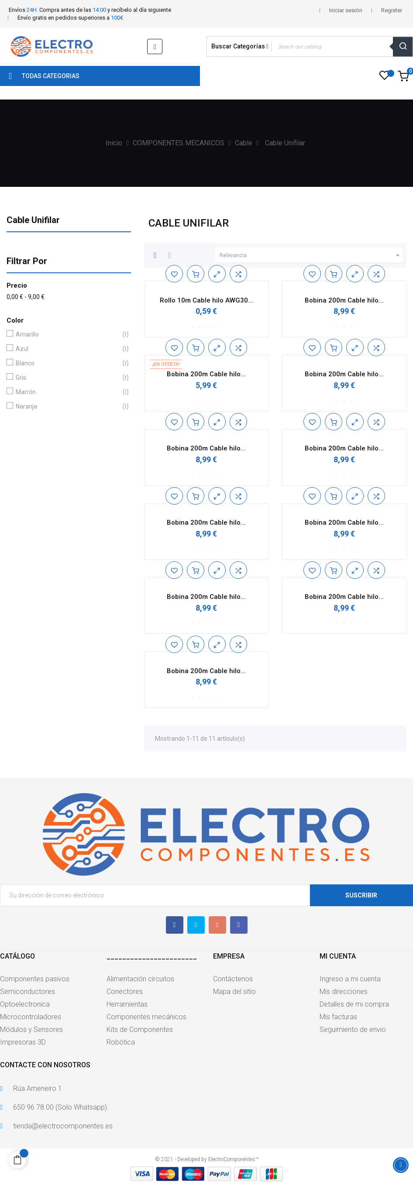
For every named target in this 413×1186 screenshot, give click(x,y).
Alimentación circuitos (140, 979)
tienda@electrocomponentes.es (63, 1126)
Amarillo (67, 334)
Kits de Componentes (140, 1029)
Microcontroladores (30, 1017)
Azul (67, 349)
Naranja (67, 406)
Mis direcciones (344, 991)
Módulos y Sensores (31, 1029)
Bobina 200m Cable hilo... (344, 300)
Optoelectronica (25, 1004)
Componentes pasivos (34, 979)
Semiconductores (27, 991)
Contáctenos (233, 979)
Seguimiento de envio (353, 1029)
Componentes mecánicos (146, 1017)
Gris (67, 378)
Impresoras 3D (23, 1042)
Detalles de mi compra (354, 1004)
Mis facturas (338, 1017)
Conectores (125, 991)
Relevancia (311, 255)
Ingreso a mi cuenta (350, 979)
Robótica (121, 1042)
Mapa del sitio (234, 991)
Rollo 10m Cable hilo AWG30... (206, 300)
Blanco (67, 363)
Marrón (67, 392)
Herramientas (127, 1004)
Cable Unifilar (33, 220)
